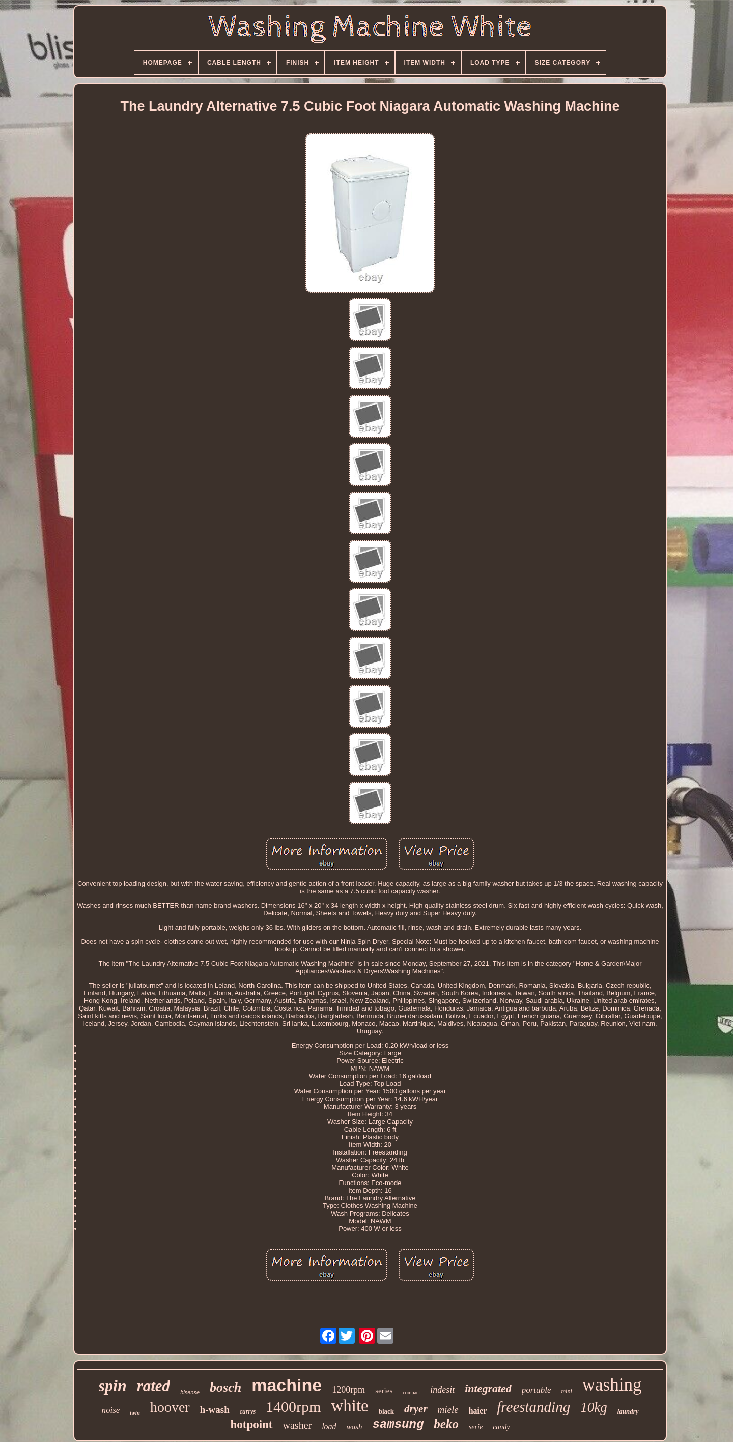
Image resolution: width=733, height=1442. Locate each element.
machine (286, 1385)
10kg (593, 1407)
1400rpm (293, 1406)
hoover (170, 1407)
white (349, 1406)
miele (448, 1409)
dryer (416, 1409)
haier (478, 1410)
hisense (190, 1392)
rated (153, 1386)
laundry (628, 1411)
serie (476, 1427)
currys (248, 1411)
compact (411, 1392)
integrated (488, 1388)
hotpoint (251, 1424)
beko (446, 1424)
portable (536, 1390)
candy (501, 1427)
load (329, 1426)
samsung (398, 1424)
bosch (225, 1387)
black (386, 1411)
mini (566, 1391)
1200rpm (348, 1390)
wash (354, 1427)
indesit (442, 1390)
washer (297, 1425)
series (383, 1391)
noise (110, 1410)
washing (612, 1385)
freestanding (533, 1407)
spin (113, 1385)
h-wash (215, 1409)
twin (135, 1412)
